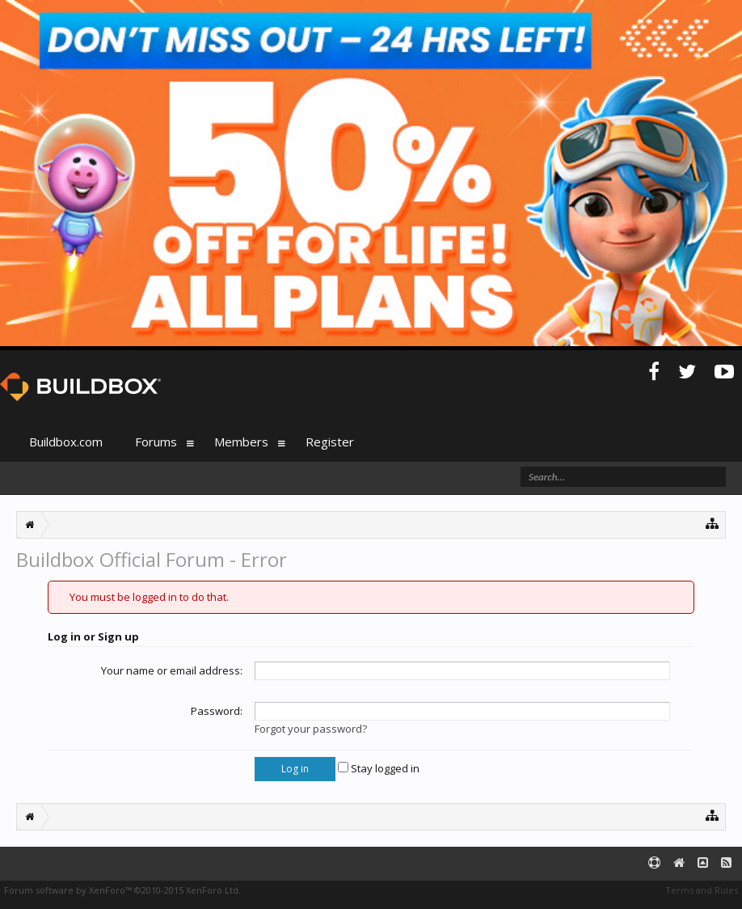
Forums (156, 441)
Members (241, 441)
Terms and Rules (701, 890)
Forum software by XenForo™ (122, 890)
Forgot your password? (311, 728)
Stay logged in (378, 768)
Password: (216, 711)
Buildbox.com (66, 441)
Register (330, 441)
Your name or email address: (171, 670)
